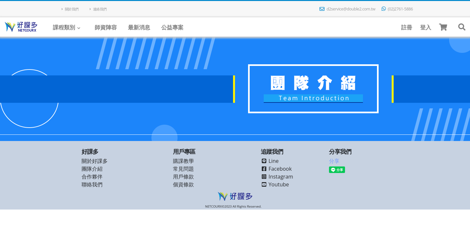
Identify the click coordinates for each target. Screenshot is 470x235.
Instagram (277, 176)
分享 (334, 160)
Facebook (276, 168)
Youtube (275, 184)
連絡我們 (98, 9)
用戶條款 (183, 176)
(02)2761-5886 (397, 9)
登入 (425, 27)
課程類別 (64, 27)
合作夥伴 (92, 176)
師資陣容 (106, 27)
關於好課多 (95, 160)
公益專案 (172, 27)
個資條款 (183, 184)
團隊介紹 (92, 168)
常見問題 (183, 168)
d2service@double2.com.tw (347, 9)
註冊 (406, 27)
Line (270, 160)
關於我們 (70, 9)
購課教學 (183, 160)
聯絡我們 (92, 184)
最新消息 (139, 27)
